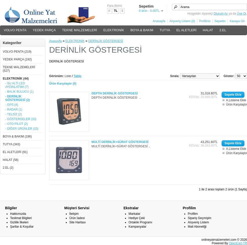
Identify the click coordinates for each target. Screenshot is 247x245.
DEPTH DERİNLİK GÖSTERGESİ (114, 93)
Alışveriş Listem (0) (182, 21)
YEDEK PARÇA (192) (17, 59)
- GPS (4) (11, 105)
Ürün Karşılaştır (236, 104)
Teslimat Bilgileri (21, 218)
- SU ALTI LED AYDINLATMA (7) (16, 85)
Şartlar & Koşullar (22, 226)
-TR (244, 243)
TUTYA (165, 30)
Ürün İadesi (77, 218)
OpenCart (235, 243)
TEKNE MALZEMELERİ (79, 30)
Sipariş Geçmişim (199, 218)
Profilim (193, 214)
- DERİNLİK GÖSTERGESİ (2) (17, 98)
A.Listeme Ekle (236, 100)
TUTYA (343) (11, 144)
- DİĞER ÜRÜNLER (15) (21, 128)
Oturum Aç (220, 13)
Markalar (134, 214)
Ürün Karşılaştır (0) (62, 83)
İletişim (74, 214)
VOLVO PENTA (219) (17, 51)
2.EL (223, 30)
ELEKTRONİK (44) (16, 78)
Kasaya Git (237, 21)
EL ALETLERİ (186, 30)
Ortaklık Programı (140, 222)
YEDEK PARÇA (44, 30)
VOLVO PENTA (15, 30)
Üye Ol (241, 13)
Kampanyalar (137, 226)
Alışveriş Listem (198, 222)
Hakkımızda (18, 214)
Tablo (77, 76)
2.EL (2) (8, 167)
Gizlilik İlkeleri (19, 222)
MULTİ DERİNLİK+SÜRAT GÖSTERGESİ (119, 142)
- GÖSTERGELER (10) (20, 119)
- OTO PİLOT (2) (16, 124)
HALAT (208, 30)
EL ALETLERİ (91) (15, 152)
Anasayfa (159, 21)
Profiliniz (204, 21)
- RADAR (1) (13, 109)
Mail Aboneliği (197, 226)
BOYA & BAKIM (141, 30)
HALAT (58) (10, 160)
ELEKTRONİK (113, 30)
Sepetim (220, 21)
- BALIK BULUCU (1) (19, 91)
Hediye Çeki (137, 218)
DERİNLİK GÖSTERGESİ (105, 41)
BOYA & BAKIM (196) (17, 136)
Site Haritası (77, 222)
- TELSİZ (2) (13, 114)
